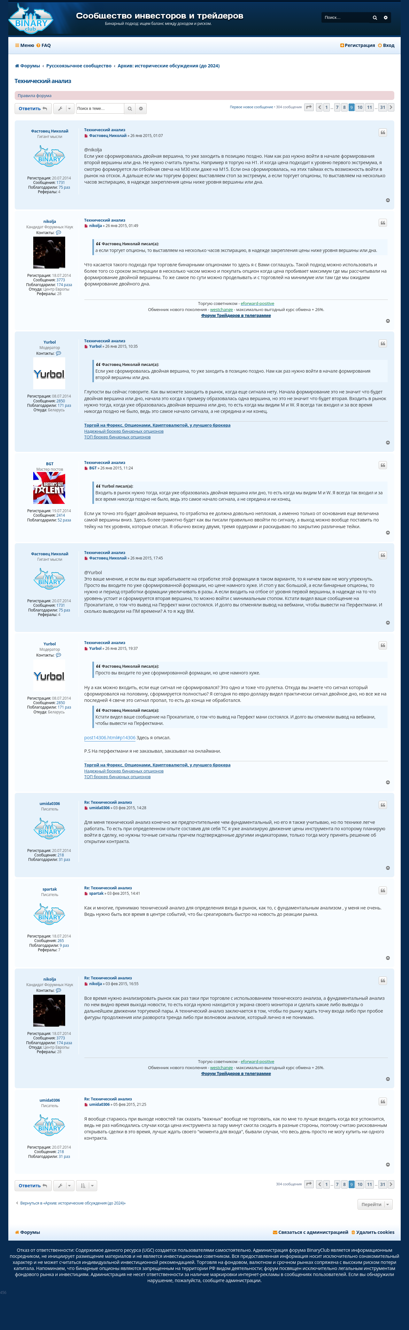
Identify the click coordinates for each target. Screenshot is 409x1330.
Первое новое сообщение (251, 106)
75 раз (64, 187)
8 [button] (344, 107)
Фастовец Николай (49, 131)
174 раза (64, 285)
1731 (61, 182)
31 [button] (382, 107)
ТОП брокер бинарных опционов (117, 437)
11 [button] (369, 107)
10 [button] (359, 107)
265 (61, 941)
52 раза (64, 520)
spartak (49, 889)
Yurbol (49, 342)
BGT (49, 464)
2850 (61, 401)
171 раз (64, 405)
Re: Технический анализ (108, 802)
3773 (61, 280)
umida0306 (50, 803)
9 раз (64, 945)
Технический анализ (43, 81)
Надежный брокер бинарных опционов (124, 431)
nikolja (49, 221)
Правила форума (35, 95)
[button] (309, 107)
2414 (61, 515)
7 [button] (337, 107)
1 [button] (326, 107)
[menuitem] (43, 45)
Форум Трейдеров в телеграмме (236, 315)
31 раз (64, 859)
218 (61, 855)
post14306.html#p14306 (109, 737)
